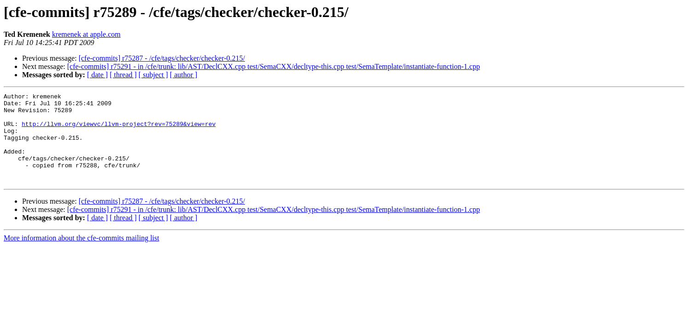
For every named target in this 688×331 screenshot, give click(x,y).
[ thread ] (123, 75)
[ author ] (184, 75)
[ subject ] (153, 75)
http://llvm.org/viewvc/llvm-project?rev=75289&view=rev (119, 130)
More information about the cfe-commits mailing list (81, 256)
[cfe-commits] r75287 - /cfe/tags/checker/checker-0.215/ (162, 58)
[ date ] (97, 75)
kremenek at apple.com (86, 34)
